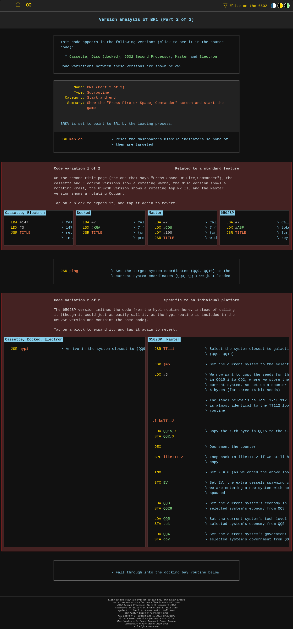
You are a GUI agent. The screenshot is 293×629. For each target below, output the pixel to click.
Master (181, 56)
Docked (83, 212)
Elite (244, 5)
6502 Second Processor (147, 56)
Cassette (78, 56)
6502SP (227, 212)
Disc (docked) (105, 56)
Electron (208, 56)
